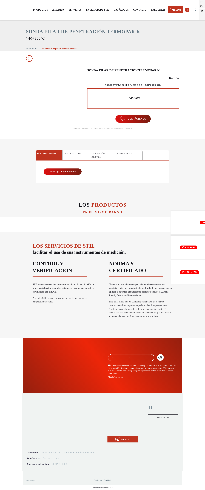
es (202, 10)
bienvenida (31, 48)
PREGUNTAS (158, 9)
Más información (115, 377)
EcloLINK (107, 480)
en (202, 6)
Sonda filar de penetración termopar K (59, 48)
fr (201, 2)
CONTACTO (139, 9)
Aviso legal (30, 481)
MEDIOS (175, 10)
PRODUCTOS (40, 9)
